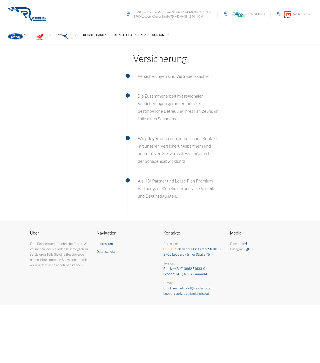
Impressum (105, 244)
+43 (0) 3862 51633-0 (198, 12)
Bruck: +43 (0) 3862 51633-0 (184, 269)
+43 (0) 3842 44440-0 (189, 16)
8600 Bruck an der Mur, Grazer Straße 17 (159, 12)
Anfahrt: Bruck (256, 14)
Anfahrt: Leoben (301, 14)
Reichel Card (93, 35)
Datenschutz (106, 251)
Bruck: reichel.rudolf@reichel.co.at (187, 288)
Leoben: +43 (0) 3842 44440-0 (185, 274)
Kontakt (159, 35)
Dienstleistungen (128, 35)
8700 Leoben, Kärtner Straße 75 (154, 16)
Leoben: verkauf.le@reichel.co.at (186, 293)
